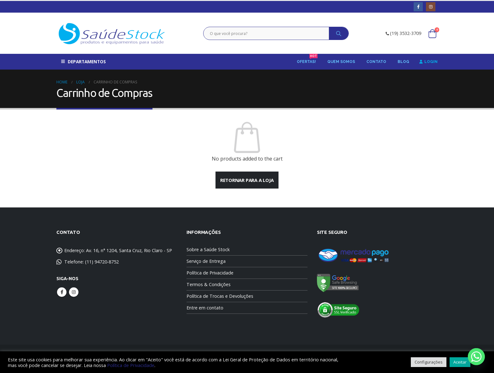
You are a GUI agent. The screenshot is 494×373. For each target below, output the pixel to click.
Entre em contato (205, 308)
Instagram (73, 292)
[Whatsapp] (476, 356)
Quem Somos (341, 61)
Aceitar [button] (460, 362)
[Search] (338, 33)
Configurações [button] (429, 362)
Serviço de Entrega (206, 261)
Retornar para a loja (247, 180)
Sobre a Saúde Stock (208, 249)
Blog (403, 61)
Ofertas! (307, 59)
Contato (376, 61)
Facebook (61, 292)
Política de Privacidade (210, 273)
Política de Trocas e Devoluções (220, 296)
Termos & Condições (209, 284)
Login (428, 61)
